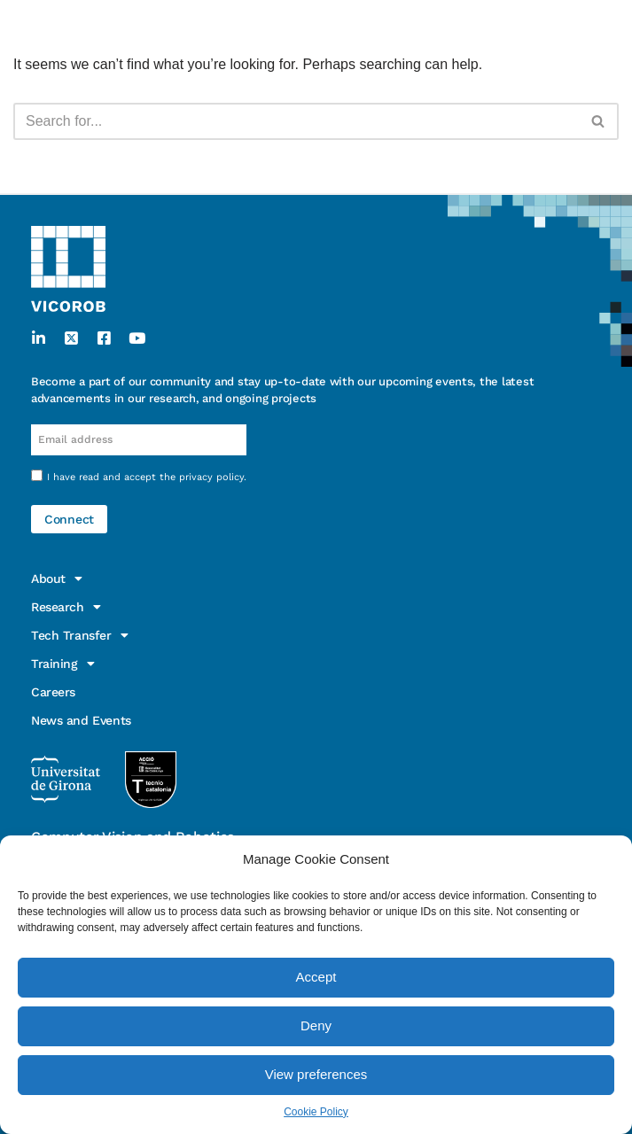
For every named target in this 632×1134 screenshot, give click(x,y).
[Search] (296, 121)
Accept (316, 976)
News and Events (81, 720)
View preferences (316, 1074)
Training (62, 663)
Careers (53, 692)
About (56, 578)
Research (65, 607)
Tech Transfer (79, 635)
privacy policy (211, 477)
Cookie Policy (316, 1112)
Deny (316, 1025)
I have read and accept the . (146, 477)
